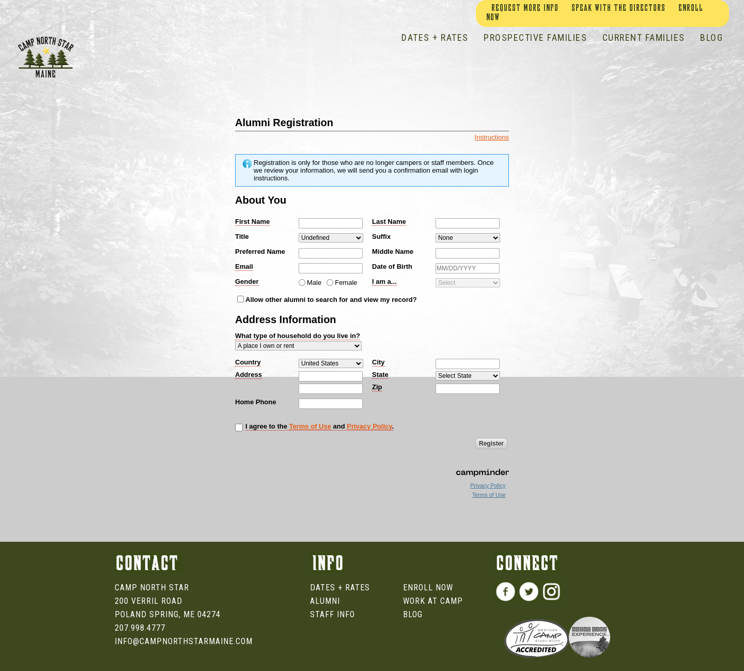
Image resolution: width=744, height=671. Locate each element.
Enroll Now (428, 587)
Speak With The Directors (618, 8)
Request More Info (525, 8)
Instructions (492, 137)
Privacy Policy (369, 426)
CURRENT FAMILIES (643, 37)
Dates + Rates (340, 587)
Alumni (325, 601)
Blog (413, 614)
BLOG (711, 37)
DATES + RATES (435, 37)
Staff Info (332, 614)
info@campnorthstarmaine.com (184, 641)
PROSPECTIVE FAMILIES (535, 37)
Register (491, 443)
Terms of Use (310, 426)
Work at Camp (433, 601)
